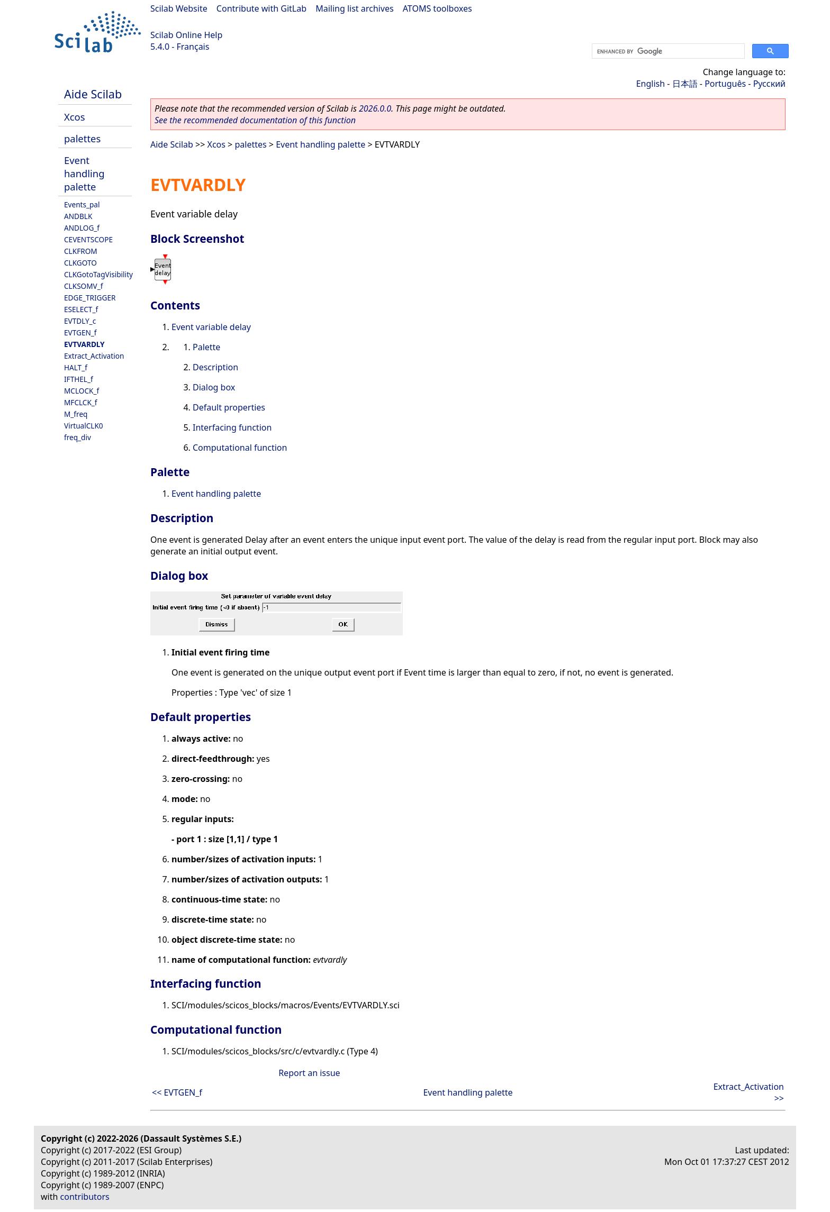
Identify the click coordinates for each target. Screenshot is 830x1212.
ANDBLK (78, 216)
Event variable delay (211, 327)
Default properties (229, 407)
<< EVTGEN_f (177, 1092)
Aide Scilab (93, 94)
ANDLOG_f (82, 228)
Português (725, 83)
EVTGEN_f (80, 332)
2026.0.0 (375, 108)
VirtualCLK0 (83, 426)
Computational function (240, 447)
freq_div (77, 437)
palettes (82, 138)
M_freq (75, 414)
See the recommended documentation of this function (255, 120)
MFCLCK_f (80, 402)
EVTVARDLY (84, 344)
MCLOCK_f (81, 391)
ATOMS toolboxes (437, 8)
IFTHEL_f (78, 379)
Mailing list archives (354, 8)
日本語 (685, 83)
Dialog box (214, 387)
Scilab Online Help (186, 35)
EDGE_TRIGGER (89, 298)
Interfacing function (232, 427)
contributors (85, 1196)
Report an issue (309, 1073)
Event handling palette (84, 173)
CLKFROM (80, 251)
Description (215, 367)
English (650, 83)
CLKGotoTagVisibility (98, 274)
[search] (667, 51)
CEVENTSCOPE (88, 239)
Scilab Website (179, 8)
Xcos (74, 116)
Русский (769, 83)
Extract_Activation (94, 356)
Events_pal (82, 204)
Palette (206, 347)
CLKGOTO (80, 263)
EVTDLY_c (80, 321)
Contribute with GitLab (261, 8)
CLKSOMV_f (83, 286)
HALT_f (75, 367)
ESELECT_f (81, 309)
